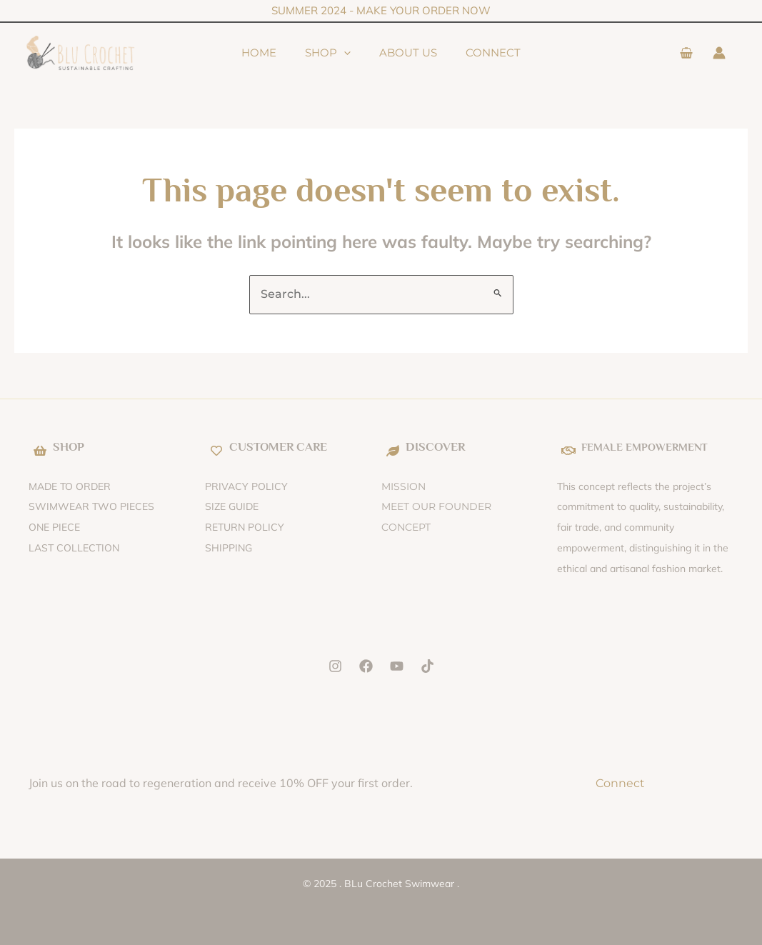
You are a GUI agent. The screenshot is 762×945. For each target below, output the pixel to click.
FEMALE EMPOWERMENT (652, 447)
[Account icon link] (719, 52)
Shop (321, 53)
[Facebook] (366, 666)
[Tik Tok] (427, 666)
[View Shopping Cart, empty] (685, 53)
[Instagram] (335, 666)
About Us (415, 52)
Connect (514, 52)
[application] (337, 53)
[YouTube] (396, 666)
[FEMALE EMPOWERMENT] (568, 450)
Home (237, 52)
